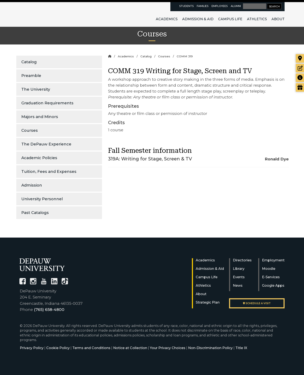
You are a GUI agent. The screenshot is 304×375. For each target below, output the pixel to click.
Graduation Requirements (47, 103)
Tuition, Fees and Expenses (48, 171)
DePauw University (42, 14)
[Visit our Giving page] (300, 87)
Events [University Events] (239, 277)
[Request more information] (300, 78)
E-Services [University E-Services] (271, 277)
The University (35, 89)
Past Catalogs (35, 212)
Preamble (31, 75)
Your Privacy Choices (167, 348)
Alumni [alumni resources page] (236, 6)
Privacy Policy (31, 348)
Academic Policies (39, 157)
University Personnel (42, 198)
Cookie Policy (58, 348)
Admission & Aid (197, 19)
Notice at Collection (130, 348)
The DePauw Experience (46, 144)
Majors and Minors (39, 116)
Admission (31, 185)
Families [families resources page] (202, 6)
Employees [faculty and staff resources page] (220, 6)
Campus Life (230, 19)
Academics (167, 19)
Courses (29, 130)
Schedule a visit (257, 303)
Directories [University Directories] (242, 260)
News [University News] (238, 286)
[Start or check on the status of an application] (300, 68)
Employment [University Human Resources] (273, 260)
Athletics (257, 19)
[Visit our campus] (300, 58)
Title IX (241, 348)
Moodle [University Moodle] (268, 269)
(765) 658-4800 (49, 309)
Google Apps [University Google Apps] (273, 286)
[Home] (109, 56)
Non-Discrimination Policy (210, 348)
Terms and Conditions (91, 348)
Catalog (29, 61)
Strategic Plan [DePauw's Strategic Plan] (208, 302)
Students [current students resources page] (186, 6)
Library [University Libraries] (238, 269)
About (278, 19)
